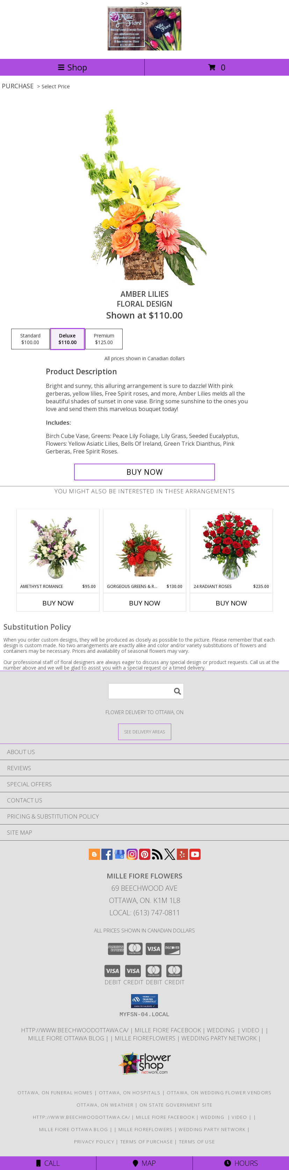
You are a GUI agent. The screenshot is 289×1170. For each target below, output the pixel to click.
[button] (144, 1001)
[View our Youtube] (195, 858)
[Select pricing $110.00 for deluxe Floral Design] (67, 339)
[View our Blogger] (94, 858)
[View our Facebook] (107, 858)
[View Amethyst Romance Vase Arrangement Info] (58, 546)
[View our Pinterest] (144, 858)
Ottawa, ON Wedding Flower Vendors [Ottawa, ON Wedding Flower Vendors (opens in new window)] (219, 1092)
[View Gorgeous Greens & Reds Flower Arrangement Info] (144, 546)
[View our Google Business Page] (119, 858)
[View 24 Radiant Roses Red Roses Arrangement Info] (231, 546)
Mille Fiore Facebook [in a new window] (168, 1030)
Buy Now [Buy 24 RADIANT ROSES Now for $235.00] (231, 603)
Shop (72, 67)
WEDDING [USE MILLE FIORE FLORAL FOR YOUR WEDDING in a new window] (222, 1030)
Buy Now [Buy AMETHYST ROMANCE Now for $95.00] (58, 603)
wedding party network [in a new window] (219, 1038)
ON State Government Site (175, 1105)
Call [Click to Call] (48, 1163)
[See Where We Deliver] (144, 731)
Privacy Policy (94, 1141)
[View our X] (169, 858)
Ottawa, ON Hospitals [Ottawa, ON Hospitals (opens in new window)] (130, 1092)
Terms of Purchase (146, 1141)
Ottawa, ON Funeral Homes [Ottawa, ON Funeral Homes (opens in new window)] (55, 1092)
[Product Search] (146, 691)
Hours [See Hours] (241, 1163)
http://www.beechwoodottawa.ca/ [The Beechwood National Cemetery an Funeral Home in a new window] (75, 1030)
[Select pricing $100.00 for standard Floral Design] (30, 339)
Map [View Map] (144, 1163)
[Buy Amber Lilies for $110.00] (144, 472)
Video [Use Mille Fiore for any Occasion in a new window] (251, 1030)
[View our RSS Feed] (157, 858)
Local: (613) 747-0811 (144, 912)
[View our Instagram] (132, 858)
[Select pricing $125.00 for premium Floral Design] (104, 339)
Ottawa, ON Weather (105, 1105)
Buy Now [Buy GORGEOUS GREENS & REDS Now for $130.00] (144, 603)
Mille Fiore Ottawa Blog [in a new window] (67, 1038)
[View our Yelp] (182, 858)
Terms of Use (197, 1141)
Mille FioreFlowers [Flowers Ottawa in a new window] (146, 1038)
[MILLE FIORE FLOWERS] (144, 48)
